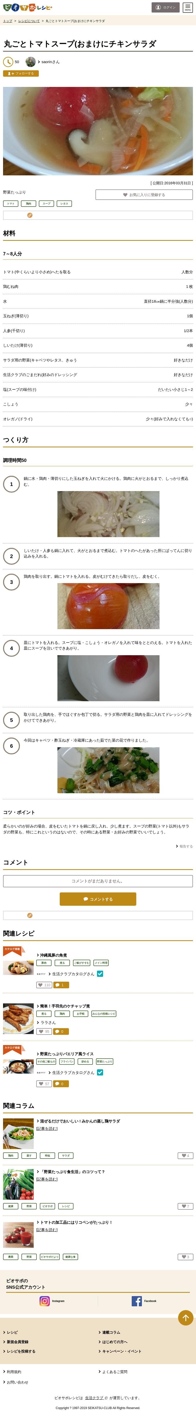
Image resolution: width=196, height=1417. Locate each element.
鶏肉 (62, 1013)
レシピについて (29, 21)
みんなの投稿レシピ (103, 1013)
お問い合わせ (17, 1382)
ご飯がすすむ (81, 962)
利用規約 (14, 1372)
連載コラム (111, 1332)
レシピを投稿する (21, 1351)
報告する (186, 846)
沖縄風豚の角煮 (53, 955)
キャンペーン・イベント (122, 1351)
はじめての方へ (114, 1342)
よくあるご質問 (114, 1372)
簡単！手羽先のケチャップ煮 (65, 1006)
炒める (85, 1061)
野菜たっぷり (104, 1061)
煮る (62, 962)
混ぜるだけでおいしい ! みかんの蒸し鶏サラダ (80, 1121)
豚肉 (43, 962)
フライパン (66, 1061)
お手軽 (80, 1013)
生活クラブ (97, 1398)
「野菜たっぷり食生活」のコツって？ (72, 1172)
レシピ (12, 1332)
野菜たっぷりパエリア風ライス (67, 1054)
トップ (7, 21)
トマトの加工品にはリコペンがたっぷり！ (76, 1222)
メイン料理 (101, 962)
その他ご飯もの (46, 1061)
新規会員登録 (17, 1342)
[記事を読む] (46, 1128)
